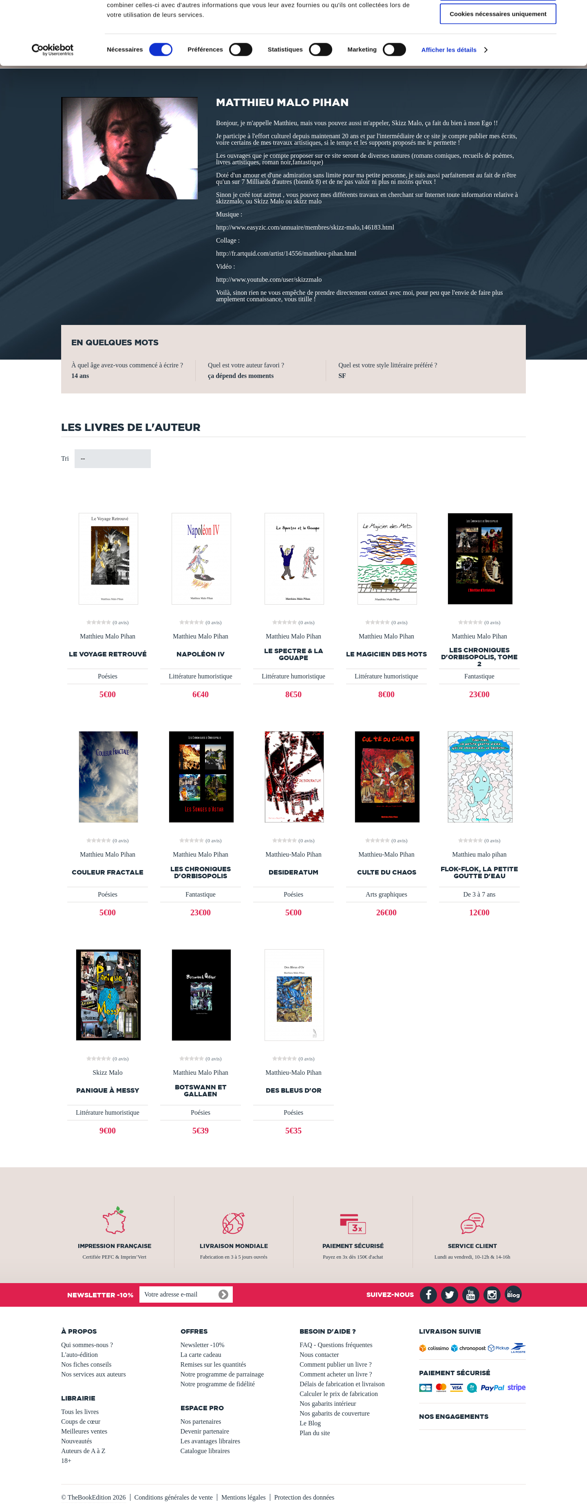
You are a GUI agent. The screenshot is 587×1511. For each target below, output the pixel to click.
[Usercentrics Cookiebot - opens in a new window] (52, 104)
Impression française (114, 1246)
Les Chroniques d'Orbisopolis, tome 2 (479, 657)
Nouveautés (76, 1441)
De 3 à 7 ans (479, 894)
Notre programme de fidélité (218, 1384)
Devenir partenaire (205, 1431)
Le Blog (310, 1423)
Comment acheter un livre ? (336, 1374)
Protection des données (304, 1497)
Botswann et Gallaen (201, 1091)
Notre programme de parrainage (222, 1374)
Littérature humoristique (200, 676)
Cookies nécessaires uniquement (498, 67)
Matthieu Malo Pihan (107, 636)
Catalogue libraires (205, 1450)
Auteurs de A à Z (83, 1450)
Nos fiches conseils (86, 1364)
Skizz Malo (107, 1072)
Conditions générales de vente (174, 1497)
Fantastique (479, 676)
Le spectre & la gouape (293, 654)
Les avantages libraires (211, 1441)
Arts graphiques (386, 894)
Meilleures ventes (84, 1431)
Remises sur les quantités (213, 1364)
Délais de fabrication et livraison (342, 1384)
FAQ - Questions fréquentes (336, 1344)
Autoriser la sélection (498, 44)
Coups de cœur (80, 1421)
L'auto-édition (79, 1354)
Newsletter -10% (203, 1344)
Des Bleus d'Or (294, 1090)
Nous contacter (319, 1354)
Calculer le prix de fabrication (339, 1393)
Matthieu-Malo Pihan (293, 854)
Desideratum (293, 872)
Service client (472, 1246)
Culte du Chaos (386, 872)
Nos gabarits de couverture (335, 1413)
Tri (65, 458)
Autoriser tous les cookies (498, 20)
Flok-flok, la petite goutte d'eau (479, 872)
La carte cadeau (201, 1354)
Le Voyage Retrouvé (108, 654)
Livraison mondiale (234, 1246)
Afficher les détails (449, 103)
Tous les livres (80, 1411)
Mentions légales (243, 1497)
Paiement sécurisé (353, 1246)
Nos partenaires (201, 1421)
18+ (66, 1460)
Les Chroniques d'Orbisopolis (200, 872)
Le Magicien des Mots (386, 654)
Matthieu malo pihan (479, 854)
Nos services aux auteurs (93, 1374)
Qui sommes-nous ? (87, 1344)
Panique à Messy (107, 1090)
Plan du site (315, 1432)
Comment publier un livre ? (336, 1364)
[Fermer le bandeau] (574, 12)
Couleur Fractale (107, 872)
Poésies (107, 676)
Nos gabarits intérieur (328, 1403)
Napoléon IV (201, 654)
